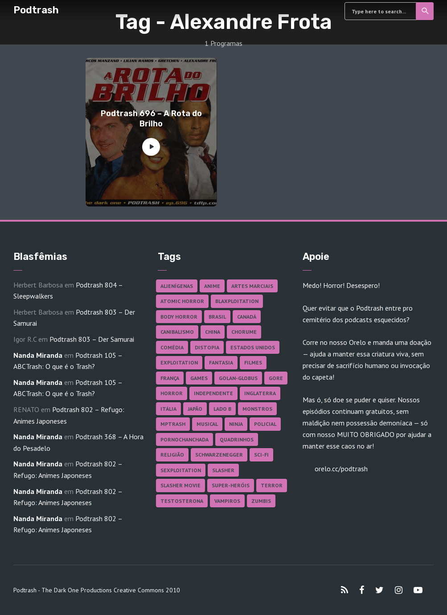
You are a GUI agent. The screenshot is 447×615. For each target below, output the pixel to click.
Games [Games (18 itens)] (199, 378)
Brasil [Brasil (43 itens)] (217, 316)
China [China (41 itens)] (212, 331)
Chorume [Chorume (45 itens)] (244, 331)
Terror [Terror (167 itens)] (272, 485)
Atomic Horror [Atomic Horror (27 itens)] (182, 301)
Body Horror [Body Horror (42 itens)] (178, 316)
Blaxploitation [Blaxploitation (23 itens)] (236, 301)
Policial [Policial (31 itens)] (265, 424)
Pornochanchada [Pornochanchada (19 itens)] (184, 439)
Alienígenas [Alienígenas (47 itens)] (176, 286)
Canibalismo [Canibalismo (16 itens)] (177, 331)
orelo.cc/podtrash (340, 468)
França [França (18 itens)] (169, 378)
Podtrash (36, 10)
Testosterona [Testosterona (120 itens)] (181, 501)
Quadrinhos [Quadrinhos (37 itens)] (237, 439)
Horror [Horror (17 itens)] (171, 393)
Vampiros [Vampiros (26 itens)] (227, 501)
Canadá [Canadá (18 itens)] (246, 316)
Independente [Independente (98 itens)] (213, 393)
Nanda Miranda (37, 355)
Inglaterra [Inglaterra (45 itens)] (260, 393)
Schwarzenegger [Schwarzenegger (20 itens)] (219, 454)
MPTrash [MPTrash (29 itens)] (172, 424)
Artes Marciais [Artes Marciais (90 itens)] (252, 286)
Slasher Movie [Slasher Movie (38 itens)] (180, 485)
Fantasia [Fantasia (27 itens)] (221, 362)
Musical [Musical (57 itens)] (207, 424)
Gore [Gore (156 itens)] (276, 378)
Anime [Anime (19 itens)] (212, 286)
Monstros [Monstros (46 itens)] (257, 408)
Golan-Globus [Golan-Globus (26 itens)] (238, 378)
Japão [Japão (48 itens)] (195, 408)
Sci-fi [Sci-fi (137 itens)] (261, 454)
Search (425, 11)
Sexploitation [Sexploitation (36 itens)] (180, 470)
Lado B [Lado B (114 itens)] (222, 408)
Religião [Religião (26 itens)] (172, 454)
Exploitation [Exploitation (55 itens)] (179, 362)
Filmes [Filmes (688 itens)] (253, 362)
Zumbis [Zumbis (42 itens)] (261, 501)
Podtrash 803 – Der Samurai (91, 339)
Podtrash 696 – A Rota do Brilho (151, 119)
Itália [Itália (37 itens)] (168, 408)
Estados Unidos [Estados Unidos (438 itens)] (252, 347)
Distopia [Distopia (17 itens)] (207, 347)
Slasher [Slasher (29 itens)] (223, 470)
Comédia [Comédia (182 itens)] (172, 347)
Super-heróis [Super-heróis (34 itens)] (231, 485)
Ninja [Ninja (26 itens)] (236, 424)
